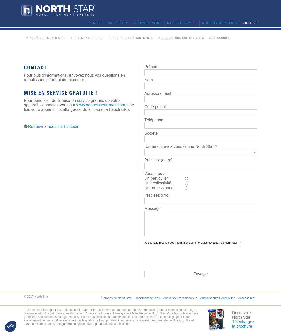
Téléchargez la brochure (243, 324)
